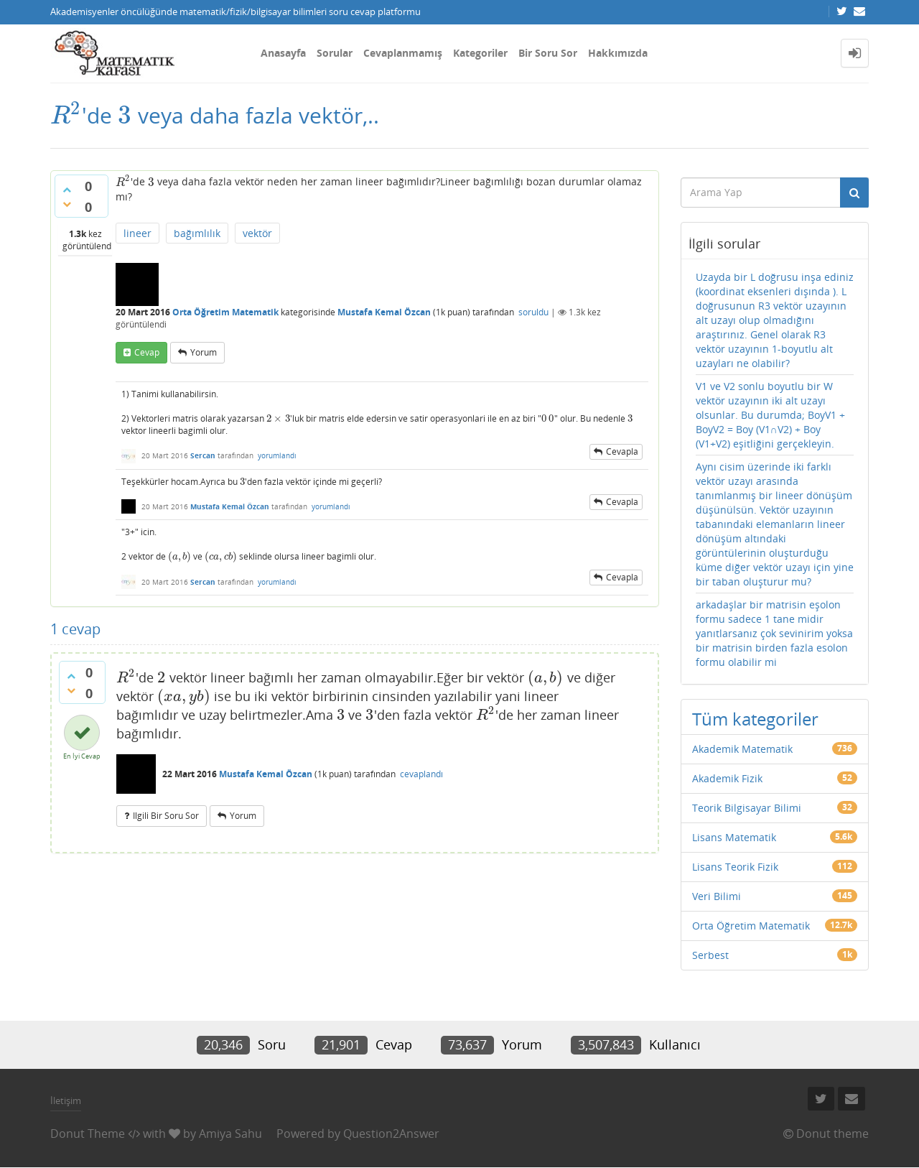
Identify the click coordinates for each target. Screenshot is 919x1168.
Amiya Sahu (230, 1133)
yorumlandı (277, 455)
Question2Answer (391, 1133)
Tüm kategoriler (755, 719)
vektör (257, 233)
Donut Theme (87, 1133)
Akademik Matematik (742, 749)
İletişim (65, 1100)
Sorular (335, 53)
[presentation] (66, 115)
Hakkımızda (618, 53)
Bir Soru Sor (547, 53)
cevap (146, 352)
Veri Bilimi (716, 896)
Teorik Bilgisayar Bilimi (746, 808)
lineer (137, 233)
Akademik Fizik (727, 778)
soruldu (533, 312)
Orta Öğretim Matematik (225, 312)
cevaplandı (421, 774)
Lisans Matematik (734, 837)
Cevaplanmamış (402, 53)
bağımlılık (197, 233)
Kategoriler (480, 53)
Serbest (710, 955)
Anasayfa (283, 53)
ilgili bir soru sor (166, 816)
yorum (203, 352)
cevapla (622, 451)
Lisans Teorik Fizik (735, 866)
